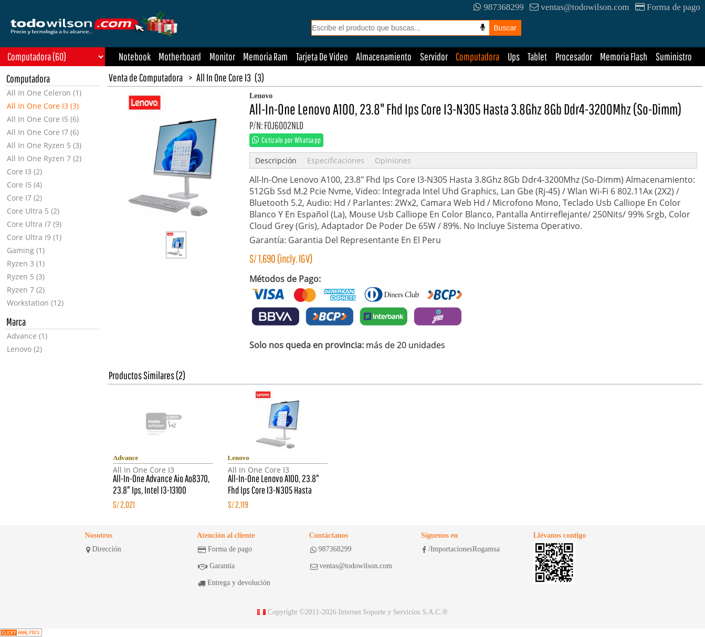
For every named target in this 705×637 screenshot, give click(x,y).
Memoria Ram (265, 56)
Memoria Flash (623, 56)
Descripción (276, 160)
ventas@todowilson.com (579, 7)
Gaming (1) (26, 250)
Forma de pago (667, 7)
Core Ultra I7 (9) (34, 224)
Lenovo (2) (24, 349)
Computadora (477, 56)
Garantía (216, 566)
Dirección (103, 549)
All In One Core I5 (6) (43, 119)
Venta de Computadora (146, 77)
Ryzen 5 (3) (26, 276)
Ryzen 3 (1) (26, 263)
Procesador (573, 56)
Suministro (674, 56)
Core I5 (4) (24, 185)
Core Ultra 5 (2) (33, 211)
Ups (514, 56)
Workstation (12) (35, 303)
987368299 (498, 7)
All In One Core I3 (223, 77)
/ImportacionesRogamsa (461, 549)
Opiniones (393, 160)
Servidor (434, 56)
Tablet (537, 56)
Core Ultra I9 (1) (34, 237)
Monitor (222, 56)
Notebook (135, 56)
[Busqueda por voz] (482, 27)
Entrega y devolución (234, 583)
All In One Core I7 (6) (43, 132)
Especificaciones (335, 160)
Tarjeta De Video (322, 56)
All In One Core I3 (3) (43, 106)
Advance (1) (27, 336)
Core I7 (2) (24, 198)
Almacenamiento (384, 56)
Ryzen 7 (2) (26, 290)
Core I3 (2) (24, 171)
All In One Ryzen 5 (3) (44, 145)
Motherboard (180, 56)
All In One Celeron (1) (44, 93)
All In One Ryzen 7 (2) (44, 158)
